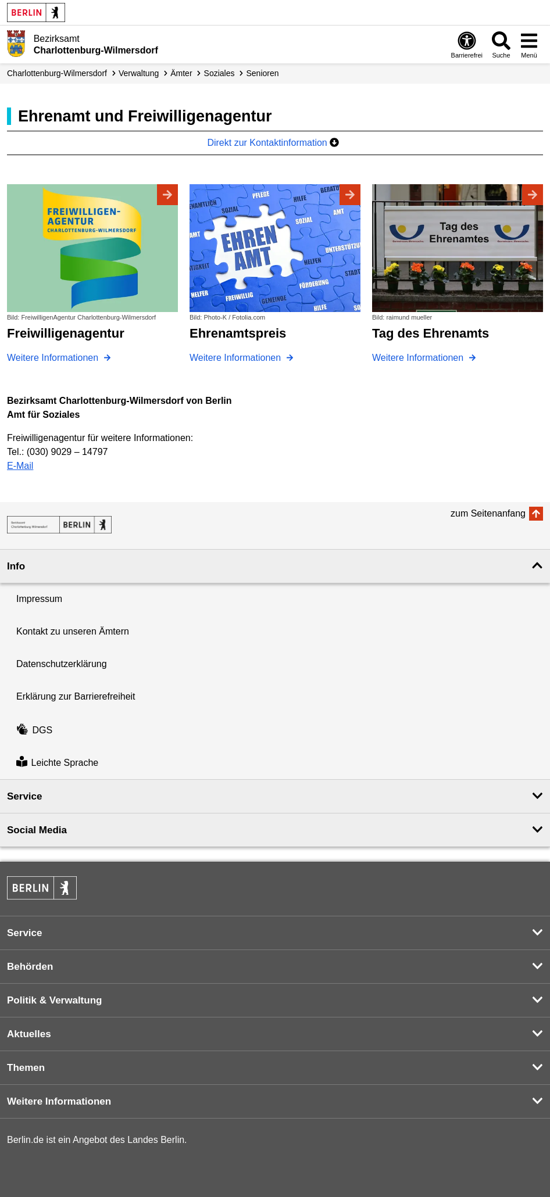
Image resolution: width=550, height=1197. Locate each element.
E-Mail (20, 466)
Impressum (39, 599)
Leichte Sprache (57, 763)
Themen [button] (26, 1067)
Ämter (181, 73)
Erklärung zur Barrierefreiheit (75, 696)
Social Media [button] (37, 830)
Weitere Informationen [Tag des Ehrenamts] (419, 358)
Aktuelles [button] (29, 1034)
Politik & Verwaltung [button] (54, 1000)
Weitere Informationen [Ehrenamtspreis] (237, 358)
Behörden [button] (30, 966)
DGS (34, 730)
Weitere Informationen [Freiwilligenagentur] (54, 358)
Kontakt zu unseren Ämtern (72, 631)
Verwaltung (139, 73)
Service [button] (24, 796)
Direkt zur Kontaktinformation (273, 143)
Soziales (219, 73)
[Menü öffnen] (529, 44)
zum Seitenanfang (488, 513)
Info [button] (16, 566)
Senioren (263, 73)
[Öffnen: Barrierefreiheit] (467, 44)
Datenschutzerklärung (61, 664)
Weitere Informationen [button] (59, 1101)
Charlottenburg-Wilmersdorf (57, 73)
